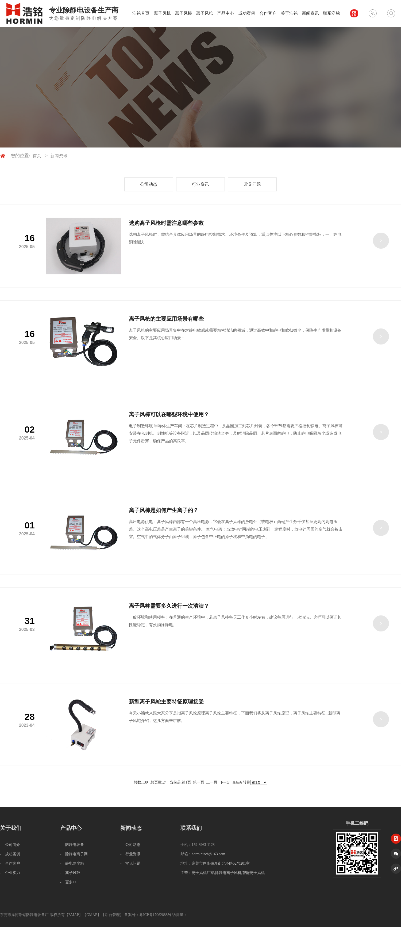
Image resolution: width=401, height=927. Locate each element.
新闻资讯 (310, 13)
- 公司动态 (130, 845)
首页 (37, 155)
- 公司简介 (10, 845)
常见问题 (252, 184)
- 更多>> (68, 882)
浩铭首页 (140, 13)
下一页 (225, 782)
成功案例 (246, 13)
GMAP (91, 915)
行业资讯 (200, 184)
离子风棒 (183, 13)
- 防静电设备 (72, 845)
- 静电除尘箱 (72, 863)
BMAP (73, 915)
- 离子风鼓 (70, 873)
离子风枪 (204, 13)
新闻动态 (131, 828)
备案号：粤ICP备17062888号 (147, 915)
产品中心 (225, 13)
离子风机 (162, 13)
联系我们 (191, 828)
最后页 (237, 782)
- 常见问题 (130, 863)
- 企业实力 (10, 873)
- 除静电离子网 (74, 854)
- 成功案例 (10, 854)
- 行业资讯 (130, 854)
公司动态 (148, 184)
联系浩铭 (331, 13)
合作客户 (267, 13)
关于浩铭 (289, 13)
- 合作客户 (10, 863)
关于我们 (10, 828)
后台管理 (112, 915)
